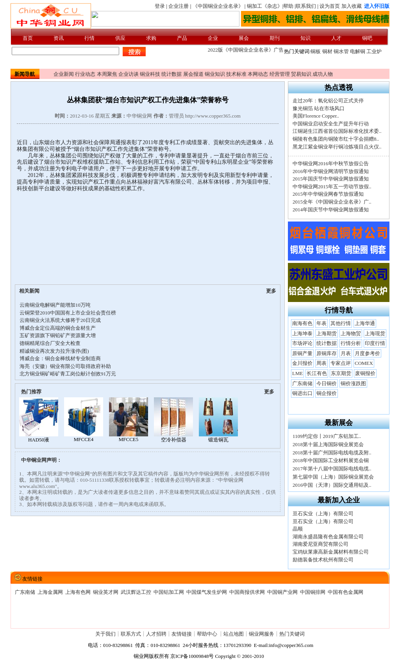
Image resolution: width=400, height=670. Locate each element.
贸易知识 (301, 74)
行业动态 (85, 74)
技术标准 (236, 74)
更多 (271, 291)
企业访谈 (128, 74)
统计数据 (171, 74)
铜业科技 (150, 74)
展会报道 (193, 74)
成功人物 (322, 74)
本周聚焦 (107, 74)
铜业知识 (215, 74)
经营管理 (280, 74)
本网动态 (258, 74)
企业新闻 (64, 74)
